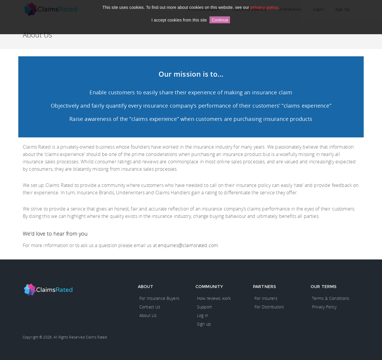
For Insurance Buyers (159, 298)
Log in (202, 315)
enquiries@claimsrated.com (188, 245)
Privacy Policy (324, 307)
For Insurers (265, 298)
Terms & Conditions (331, 298)
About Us (148, 315)
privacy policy (264, 7)
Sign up (204, 324)
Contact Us (149, 307)
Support (204, 307)
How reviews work (214, 298)
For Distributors (269, 307)
